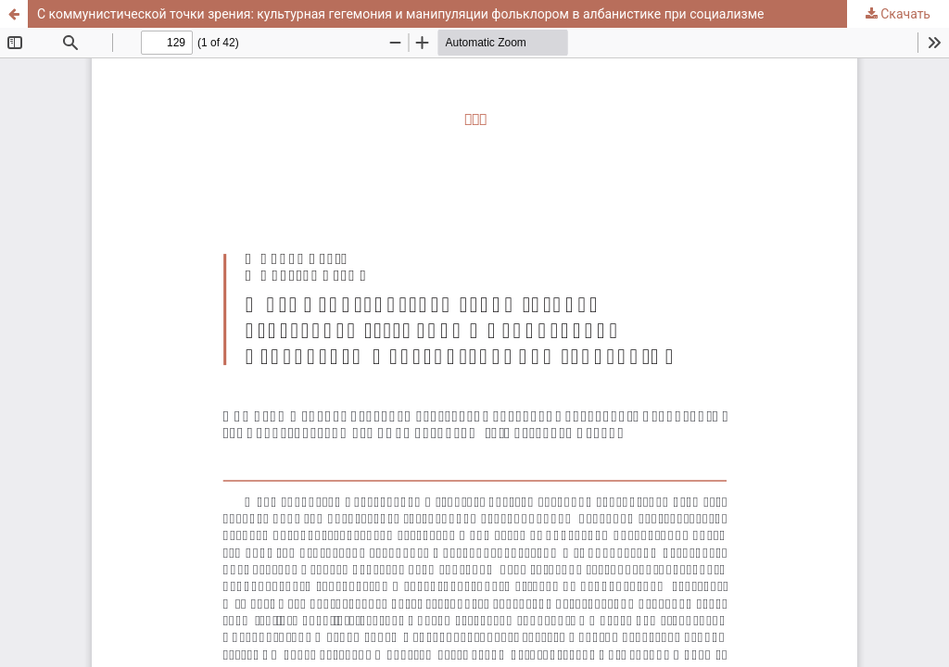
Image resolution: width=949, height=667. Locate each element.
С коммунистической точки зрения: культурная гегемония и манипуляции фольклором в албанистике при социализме (401, 13)
